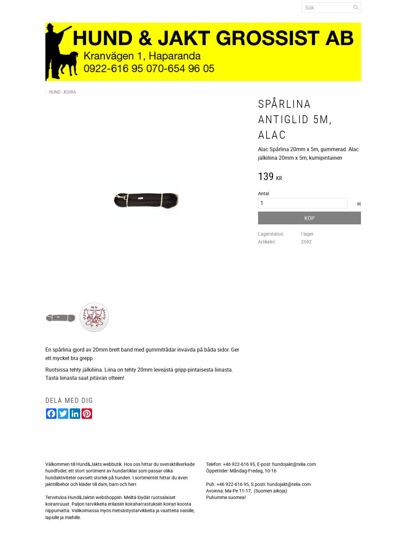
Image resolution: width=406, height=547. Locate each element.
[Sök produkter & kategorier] (331, 7)
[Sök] (356, 7)
